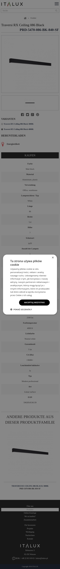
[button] (21, 309)
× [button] (53, 258)
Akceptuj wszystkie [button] (34, 302)
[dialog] (30, 284)
